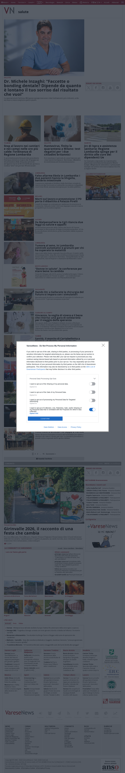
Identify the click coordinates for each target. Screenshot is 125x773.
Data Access (62, 427)
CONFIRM (45, 419)
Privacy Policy (76, 427)
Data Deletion (49, 427)
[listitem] (62, 378)
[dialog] (62, 386)
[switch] (92, 383)
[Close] (104, 346)
